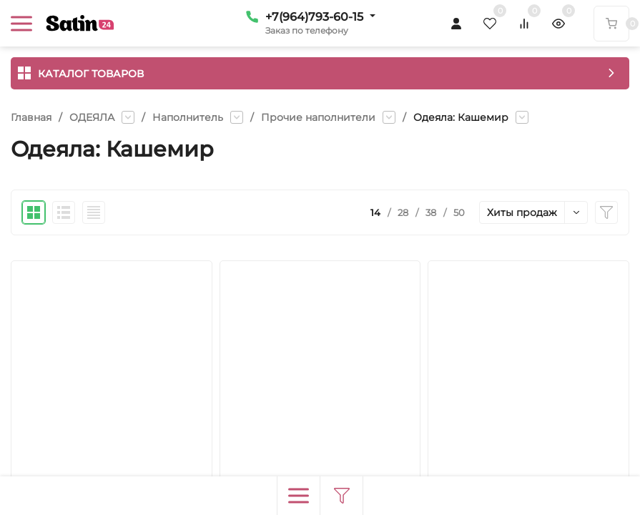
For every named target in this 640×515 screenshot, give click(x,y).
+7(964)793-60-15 (314, 17)
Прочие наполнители (318, 117)
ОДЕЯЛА (91, 117)
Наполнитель (187, 117)
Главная (31, 117)
